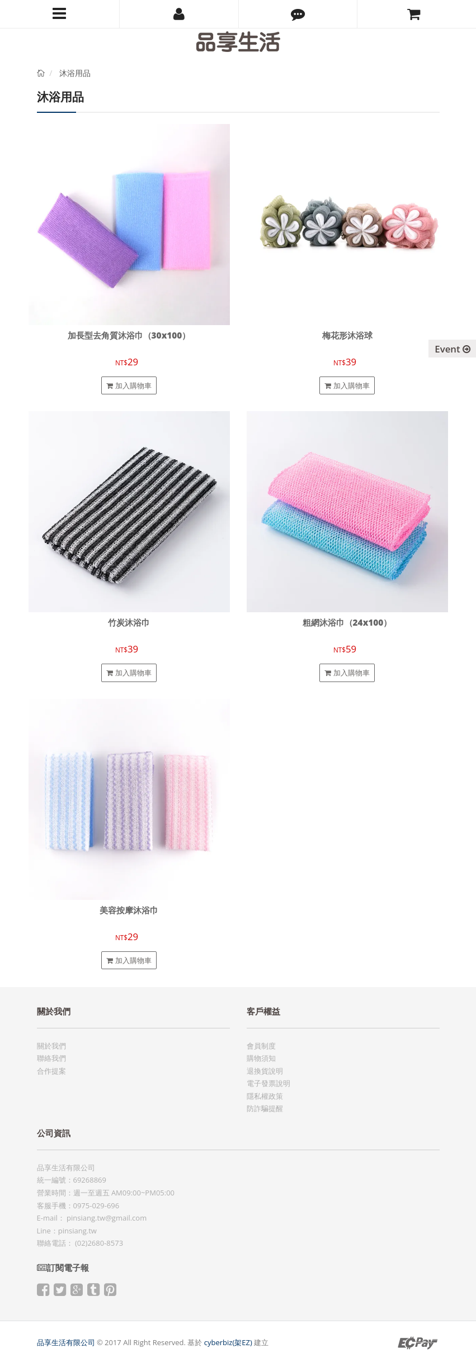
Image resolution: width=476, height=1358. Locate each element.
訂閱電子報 (63, 1268)
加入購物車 (128, 385)
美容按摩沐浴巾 (129, 910)
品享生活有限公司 (66, 1342)
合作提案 (51, 1071)
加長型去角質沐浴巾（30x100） (129, 335)
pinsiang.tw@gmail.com (107, 1218)
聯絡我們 (51, 1058)
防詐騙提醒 (265, 1108)
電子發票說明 (268, 1083)
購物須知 (261, 1058)
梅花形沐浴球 (347, 335)
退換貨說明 (265, 1071)
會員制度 (261, 1046)
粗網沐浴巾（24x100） (347, 622)
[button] (298, 14)
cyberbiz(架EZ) (228, 1342)
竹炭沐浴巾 (129, 622)
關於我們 (51, 1046)
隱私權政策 (265, 1096)
